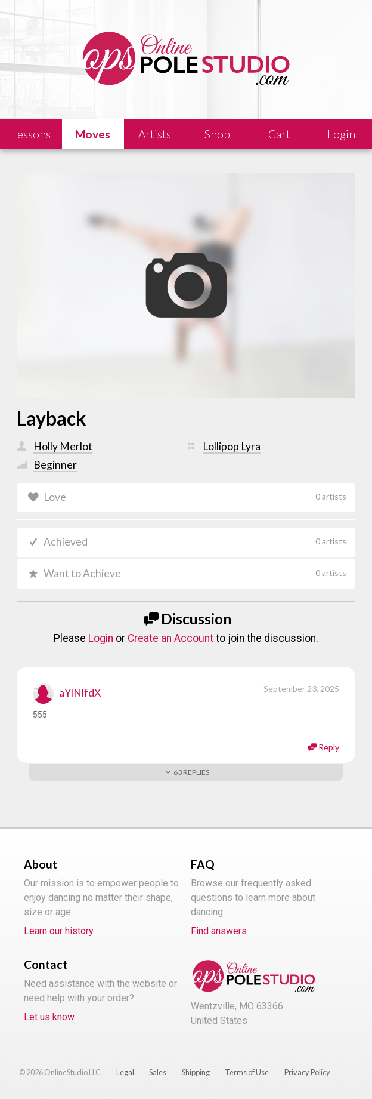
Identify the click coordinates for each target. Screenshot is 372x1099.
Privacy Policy (307, 1072)
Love (195, 497)
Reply (328, 747)
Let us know (49, 1017)
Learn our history (59, 931)
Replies (191, 772)
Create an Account (170, 638)
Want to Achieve (195, 573)
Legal (125, 1072)
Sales (157, 1072)
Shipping (196, 1072)
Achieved (195, 541)
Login (100, 638)
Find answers (219, 931)
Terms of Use (247, 1072)
